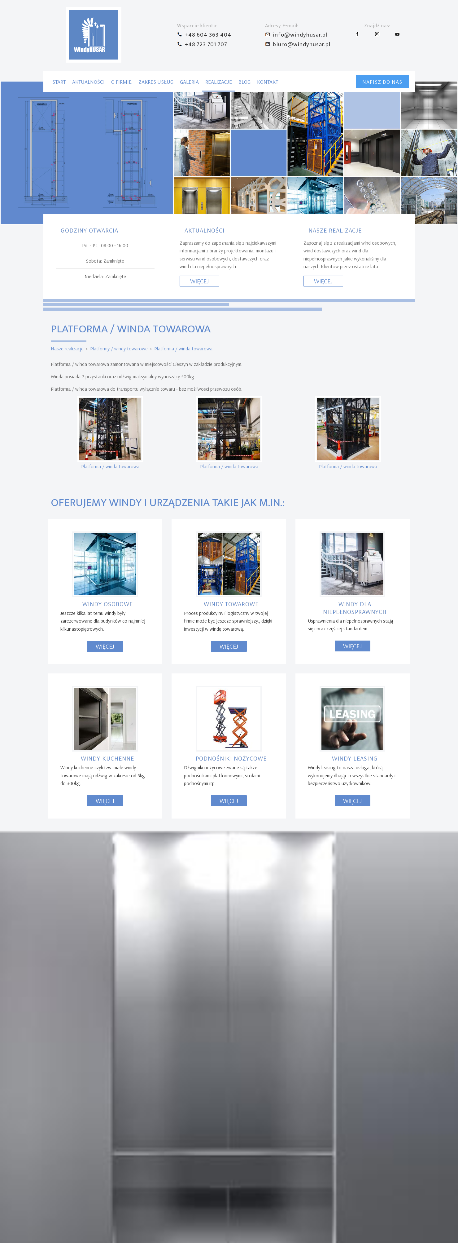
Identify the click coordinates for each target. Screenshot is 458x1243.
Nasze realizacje (67, 31)
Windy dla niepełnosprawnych (355, 290)
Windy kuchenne (107, 441)
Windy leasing (355, 441)
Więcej (105, 329)
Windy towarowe (231, 286)
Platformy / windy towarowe (119, 31)
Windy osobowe (107, 286)
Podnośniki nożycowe (231, 441)
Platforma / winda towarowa (183, 31)
